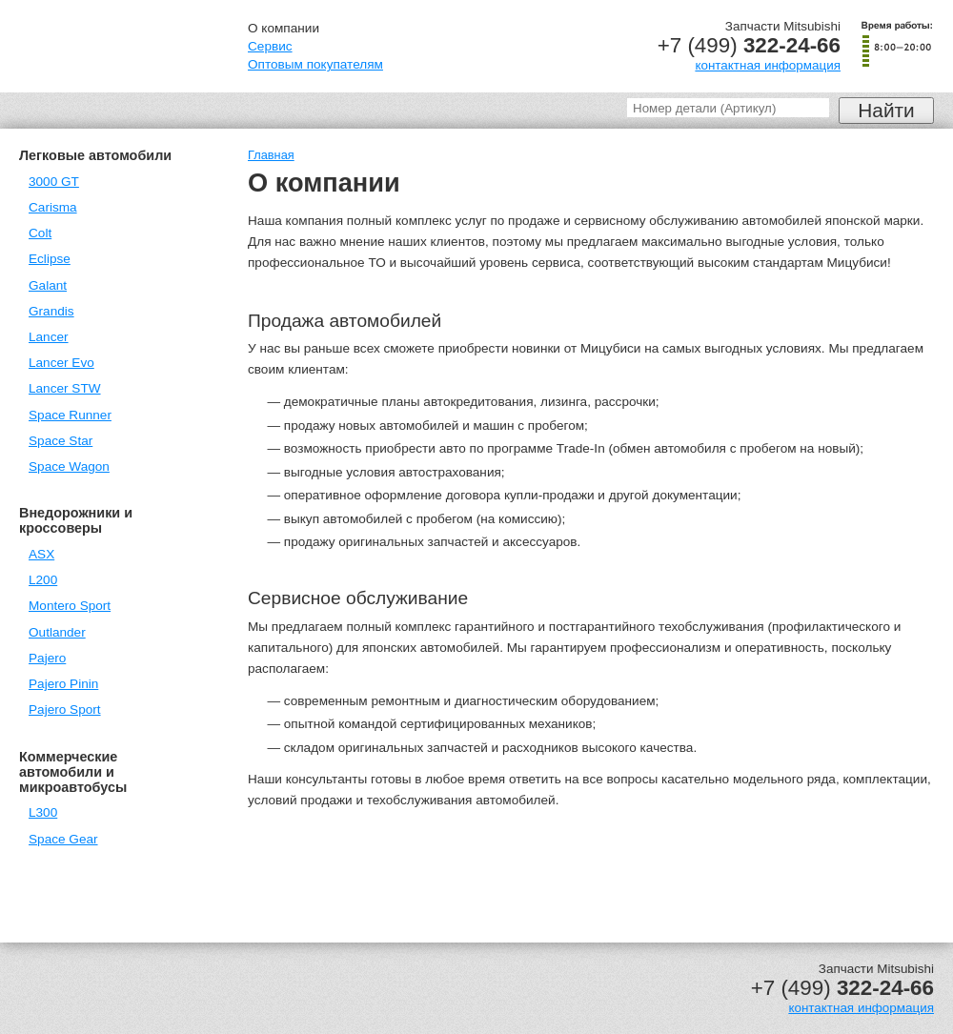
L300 (43, 812)
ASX (41, 554)
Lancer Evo (61, 362)
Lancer (49, 337)
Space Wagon (69, 466)
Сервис (270, 46)
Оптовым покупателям (315, 64)
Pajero (47, 658)
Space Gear (63, 839)
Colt (40, 233)
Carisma (53, 207)
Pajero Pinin (63, 684)
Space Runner (70, 415)
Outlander (57, 632)
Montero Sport (70, 605)
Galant (48, 285)
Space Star (60, 441)
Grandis (51, 311)
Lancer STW (65, 388)
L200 (43, 580)
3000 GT (54, 181)
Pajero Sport (65, 709)
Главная (271, 155)
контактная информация (768, 65)
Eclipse (50, 259)
